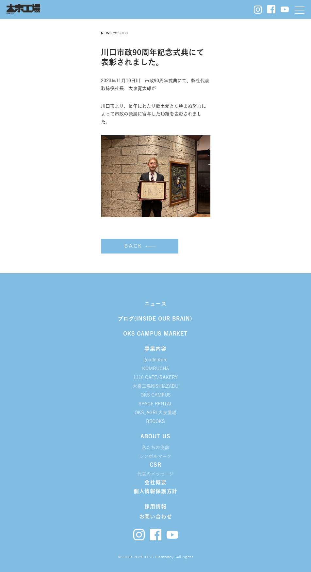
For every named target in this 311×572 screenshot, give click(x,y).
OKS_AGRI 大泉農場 (155, 412)
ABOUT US (155, 436)
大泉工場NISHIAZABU (155, 386)
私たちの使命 (155, 447)
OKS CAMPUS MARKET (155, 333)
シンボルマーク (155, 456)
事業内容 (155, 348)
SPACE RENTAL (155, 403)
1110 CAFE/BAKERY (155, 377)
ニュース (155, 303)
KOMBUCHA (155, 368)
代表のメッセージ (155, 474)
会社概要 (155, 482)
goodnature (155, 359)
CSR (155, 464)
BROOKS (155, 421)
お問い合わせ (155, 516)
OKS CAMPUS (155, 395)
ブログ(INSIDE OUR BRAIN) (155, 318)
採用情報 (155, 506)
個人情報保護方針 (155, 491)
